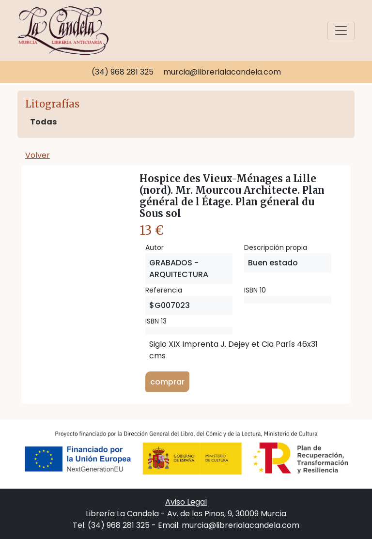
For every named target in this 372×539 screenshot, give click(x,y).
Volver (37, 155)
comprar (167, 381)
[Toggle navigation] (341, 30)
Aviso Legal (186, 502)
